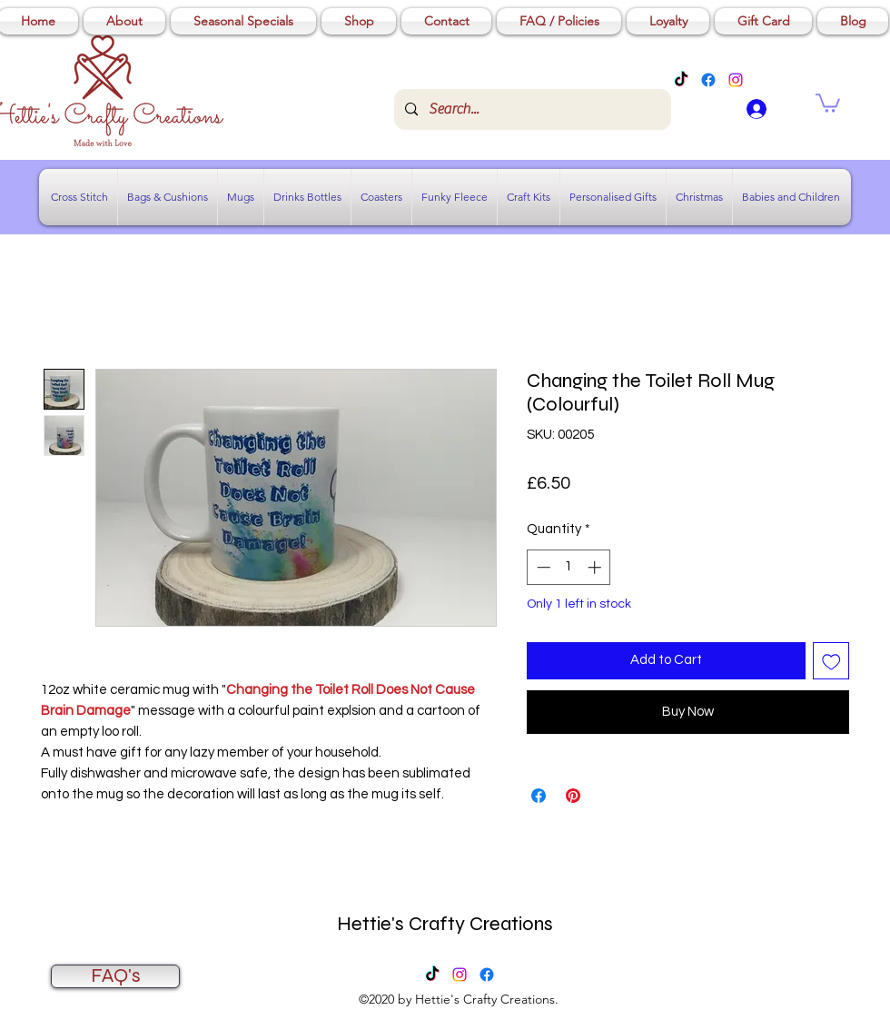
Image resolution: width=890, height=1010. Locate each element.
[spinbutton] (569, 567)
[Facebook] (708, 80)
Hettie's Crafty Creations (445, 924)
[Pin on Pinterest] (573, 796)
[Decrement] (541, 567)
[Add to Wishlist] (831, 660)
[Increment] (596, 567)
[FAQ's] (115, 976)
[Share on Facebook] (538, 796)
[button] (828, 102)
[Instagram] (736, 80)
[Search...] (531, 109)
